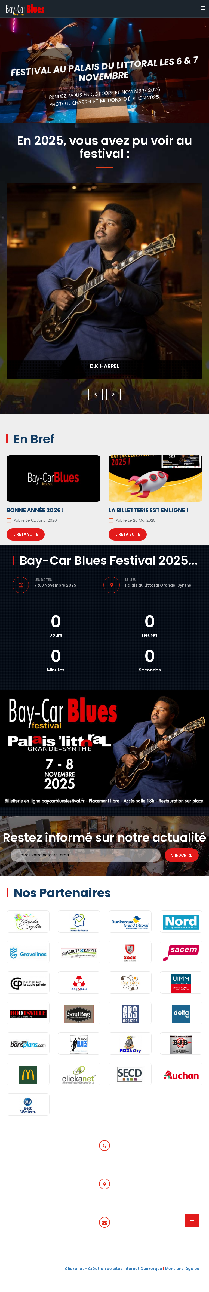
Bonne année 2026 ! (35, 510)
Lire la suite (26, 534)
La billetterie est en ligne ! (148, 510)
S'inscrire (181, 855)
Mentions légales (182, 1268)
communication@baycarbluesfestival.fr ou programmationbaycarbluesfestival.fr (104, 1247)
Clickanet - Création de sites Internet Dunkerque (113, 1268)
